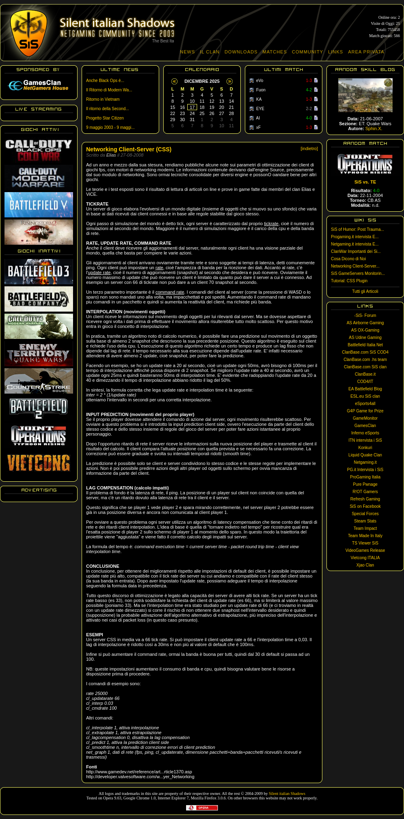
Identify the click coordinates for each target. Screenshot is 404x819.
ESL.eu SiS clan (365, 396)
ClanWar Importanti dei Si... (356, 251)
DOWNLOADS (240, 51)
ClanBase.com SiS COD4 (365, 352)
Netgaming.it (365, 462)
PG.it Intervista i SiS (365, 469)
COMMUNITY (307, 51)
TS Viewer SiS (365, 543)
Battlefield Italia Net (365, 345)
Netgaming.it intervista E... (355, 244)
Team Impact (365, 528)
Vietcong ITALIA (365, 558)
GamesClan (365, 425)
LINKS (335, 51)
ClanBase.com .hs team (365, 359)
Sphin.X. (373, 128)
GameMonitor (365, 418)
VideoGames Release (365, 550)
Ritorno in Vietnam (103, 99)
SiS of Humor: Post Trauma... (357, 229)
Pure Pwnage (365, 484)
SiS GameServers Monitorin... (358, 273)
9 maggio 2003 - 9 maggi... (110, 127)
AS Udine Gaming (365, 337)
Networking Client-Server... (355, 266)
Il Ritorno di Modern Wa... (109, 90)
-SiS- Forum (365, 315)
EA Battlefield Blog (365, 389)
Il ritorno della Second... (107, 108)
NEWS (187, 51)
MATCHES (274, 51)
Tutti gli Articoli (365, 291)
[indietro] (309, 148)
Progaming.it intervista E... (355, 237)
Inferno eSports (365, 433)
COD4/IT (365, 381)
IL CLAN (210, 51)
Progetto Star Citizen (105, 118)
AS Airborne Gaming (365, 323)
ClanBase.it (365, 374)
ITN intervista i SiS (365, 440)
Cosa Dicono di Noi (348, 259)
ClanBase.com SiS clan (365, 367)
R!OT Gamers (365, 491)
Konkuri (365, 447)
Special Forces (365, 513)
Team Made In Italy (365, 535)
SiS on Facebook (365, 506)
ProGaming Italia (365, 477)
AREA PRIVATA (366, 51)
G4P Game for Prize (365, 411)
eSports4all (365, 403)
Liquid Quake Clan (365, 455)
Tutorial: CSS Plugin (349, 281)
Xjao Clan (365, 565)
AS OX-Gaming (365, 330)
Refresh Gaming (365, 499)
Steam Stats (365, 521)
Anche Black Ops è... (105, 80)
